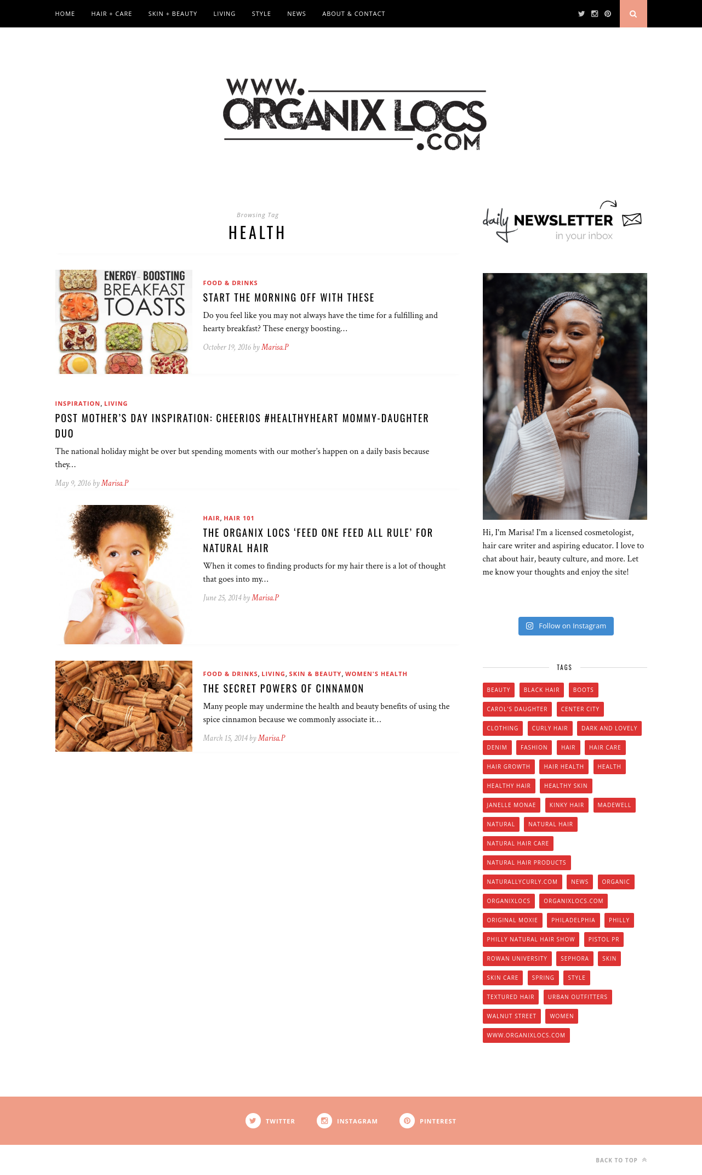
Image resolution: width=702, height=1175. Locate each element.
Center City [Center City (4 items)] (580, 709)
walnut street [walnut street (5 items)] (512, 1016)
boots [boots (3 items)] (583, 690)
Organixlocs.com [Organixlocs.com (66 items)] (573, 901)
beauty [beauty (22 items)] (499, 690)
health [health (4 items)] (609, 766)
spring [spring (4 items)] (543, 977)
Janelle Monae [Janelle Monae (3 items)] (512, 805)
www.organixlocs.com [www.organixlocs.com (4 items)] (526, 1035)
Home (65, 13)
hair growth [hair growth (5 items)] (509, 766)
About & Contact (353, 13)
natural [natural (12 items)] (501, 824)
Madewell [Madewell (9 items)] (614, 805)
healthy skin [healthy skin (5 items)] (565, 786)
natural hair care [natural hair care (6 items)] (518, 843)
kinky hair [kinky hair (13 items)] (567, 805)
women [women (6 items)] (562, 1016)
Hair (211, 518)
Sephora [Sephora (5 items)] (575, 958)
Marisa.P (274, 347)
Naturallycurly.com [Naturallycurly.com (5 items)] (522, 881)
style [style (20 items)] (576, 977)
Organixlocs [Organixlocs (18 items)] (508, 901)
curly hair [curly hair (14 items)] (550, 728)
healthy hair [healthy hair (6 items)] (509, 786)
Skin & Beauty (315, 673)
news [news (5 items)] (580, 881)
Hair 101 (239, 518)
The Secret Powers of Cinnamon (284, 688)
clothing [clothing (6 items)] (503, 728)
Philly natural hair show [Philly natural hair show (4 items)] (531, 939)
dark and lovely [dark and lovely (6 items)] (609, 728)
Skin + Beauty (173, 13)
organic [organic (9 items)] (616, 881)
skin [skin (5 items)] (609, 958)
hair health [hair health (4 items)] (564, 766)
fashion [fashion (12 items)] (534, 747)
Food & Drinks (230, 283)
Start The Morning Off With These (289, 297)
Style (261, 13)
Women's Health (376, 673)
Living (225, 13)
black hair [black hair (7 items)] (542, 690)
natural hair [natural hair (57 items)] (550, 824)
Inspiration (78, 403)
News (296, 13)
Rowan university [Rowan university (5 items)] (517, 958)
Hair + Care (112, 13)
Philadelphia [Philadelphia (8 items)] (573, 920)
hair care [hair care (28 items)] (605, 747)
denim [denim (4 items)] (497, 747)
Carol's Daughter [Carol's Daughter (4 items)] (517, 709)
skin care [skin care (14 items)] (503, 977)
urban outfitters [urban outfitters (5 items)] (578, 997)
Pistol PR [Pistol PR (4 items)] (604, 939)
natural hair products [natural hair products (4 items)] (527, 862)
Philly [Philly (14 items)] (619, 920)
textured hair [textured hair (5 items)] (511, 997)
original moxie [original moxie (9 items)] (512, 920)
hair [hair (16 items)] (568, 747)
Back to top (621, 1160)
